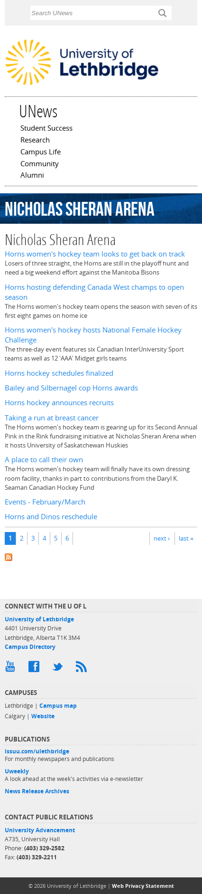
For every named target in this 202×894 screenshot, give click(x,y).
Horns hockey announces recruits (59, 403)
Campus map (58, 705)
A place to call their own (44, 460)
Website (43, 716)
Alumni (32, 175)
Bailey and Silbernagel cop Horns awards (71, 388)
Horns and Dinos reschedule (51, 517)
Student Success (46, 128)
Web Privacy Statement (143, 885)
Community (39, 164)
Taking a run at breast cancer (52, 418)
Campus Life (40, 152)
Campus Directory (30, 646)
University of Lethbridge (39, 619)
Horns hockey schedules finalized (59, 373)
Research (35, 140)
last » (186, 538)
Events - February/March (45, 502)
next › (162, 538)
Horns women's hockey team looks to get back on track (95, 254)
